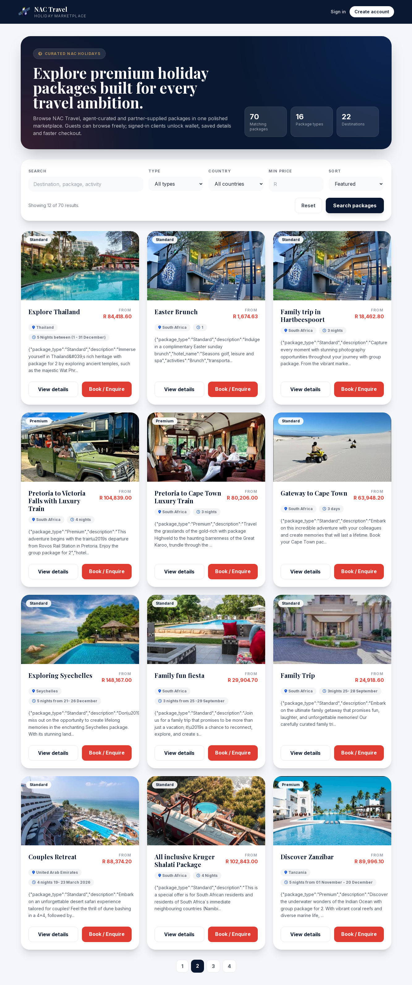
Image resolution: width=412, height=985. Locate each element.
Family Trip (298, 675)
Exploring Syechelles (60, 675)
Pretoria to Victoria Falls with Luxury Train (56, 501)
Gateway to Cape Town (314, 493)
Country (219, 171)
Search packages (354, 205)
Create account (372, 11)
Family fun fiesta (179, 675)
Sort (335, 171)
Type (154, 171)
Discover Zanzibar (307, 856)
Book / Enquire (107, 389)
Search (37, 171)
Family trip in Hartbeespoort (303, 315)
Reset (308, 205)
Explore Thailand (54, 311)
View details (53, 389)
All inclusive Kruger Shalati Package (185, 860)
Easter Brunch (176, 311)
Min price (280, 171)
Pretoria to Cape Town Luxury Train (188, 497)
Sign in (338, 11)
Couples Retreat (52, 856)
